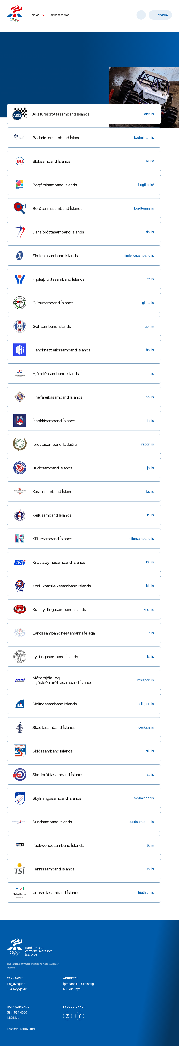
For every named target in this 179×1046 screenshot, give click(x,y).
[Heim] (15, 15)
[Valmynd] (160, 17)
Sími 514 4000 (17, 1012)
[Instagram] (67, 1016)
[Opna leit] (141, 17)
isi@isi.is (13, 1017)
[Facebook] (79, 1016)
